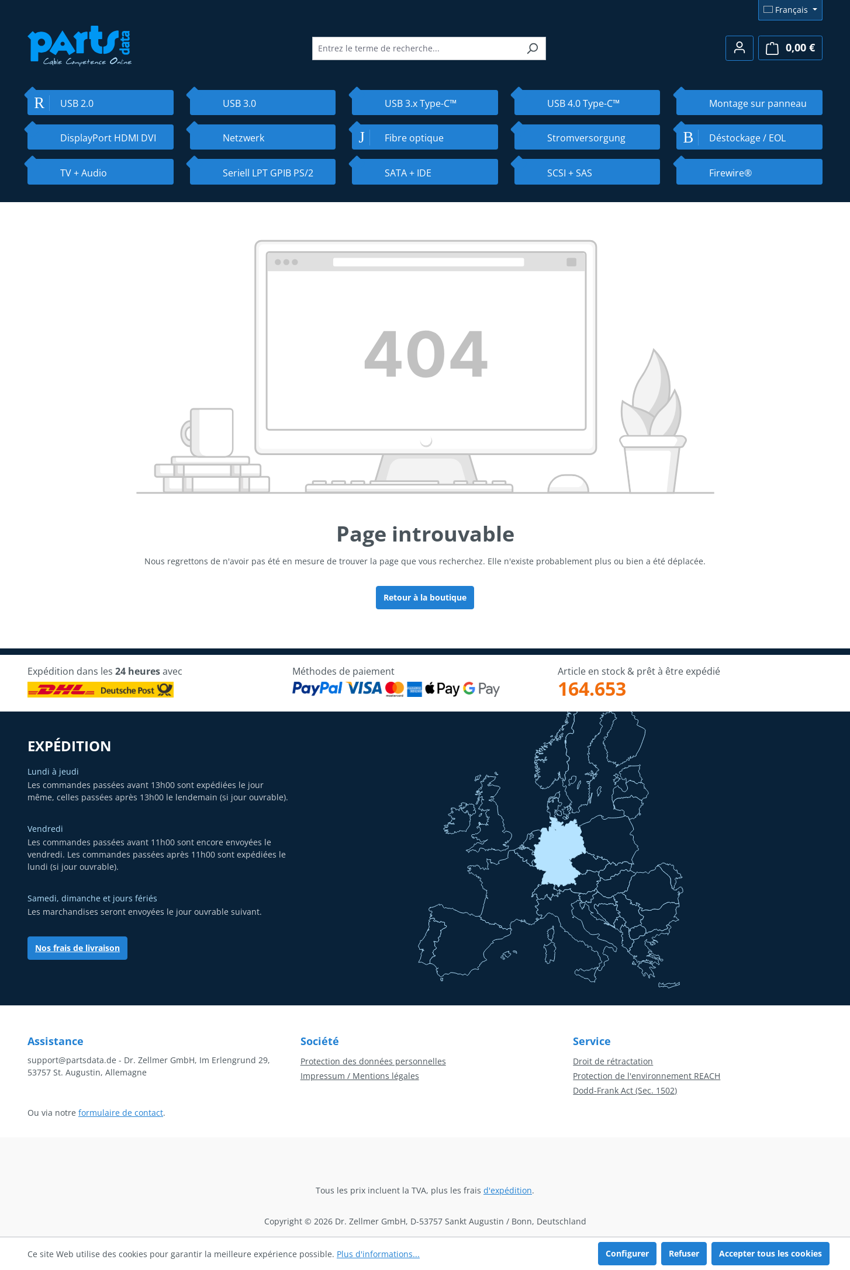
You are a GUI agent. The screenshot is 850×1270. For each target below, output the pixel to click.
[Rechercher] (532, 48)
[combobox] (415, 48)
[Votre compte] (739, 48)
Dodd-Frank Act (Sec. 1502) (625, 1090)
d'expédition (507, 1190)
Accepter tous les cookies (770, 1253)
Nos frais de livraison (77, 947)
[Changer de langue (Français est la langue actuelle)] (790, 10)
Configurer (627, 1253)
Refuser (684, 1253)
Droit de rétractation (613, 1061)
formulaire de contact (120, 1112)
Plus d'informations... (378, 1253)
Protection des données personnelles (373, 1061)
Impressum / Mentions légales (359, 1075)
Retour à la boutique (425, 597)
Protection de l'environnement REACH (646, 1075)
